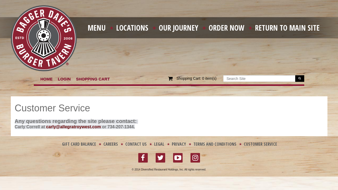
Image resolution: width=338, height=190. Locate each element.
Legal (159, 144)
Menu (97, 27)
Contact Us (136, 144)
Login (64, 79)
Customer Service (260, 144)
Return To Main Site (287, 27)
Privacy (179, 144)
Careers (110, 144)
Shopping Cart (93, 79)
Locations (132, 27)
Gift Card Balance (79, 144)
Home (46, 79)
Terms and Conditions (214, 144)
